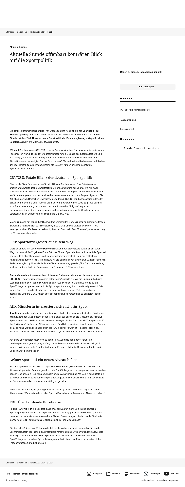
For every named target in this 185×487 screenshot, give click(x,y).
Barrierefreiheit (147, 480)
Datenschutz (161, 480)
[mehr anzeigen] (148, 87)
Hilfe (8, 474)
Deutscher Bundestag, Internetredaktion (141, 148)
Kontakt (16, 474)
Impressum (174, 480)
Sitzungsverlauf (127, 129)
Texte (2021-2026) (38, 32)
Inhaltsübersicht (29, 474)
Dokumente (22, 32)
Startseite (10, 32)
